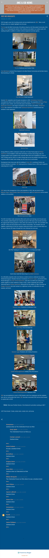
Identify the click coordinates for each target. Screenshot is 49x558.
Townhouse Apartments (27, 107)
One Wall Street (5, 71)
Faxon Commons (36, 103)
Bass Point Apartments (23, 192)
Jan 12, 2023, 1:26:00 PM (15, 514)
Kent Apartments (36, 192)
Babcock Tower (5, 192)
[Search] (47, 3)
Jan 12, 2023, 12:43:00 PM (22, 429)
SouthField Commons (24, 250)
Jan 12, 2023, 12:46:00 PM (18, 454)
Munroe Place (43, 102)
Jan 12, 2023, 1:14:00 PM (18, 499)
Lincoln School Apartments (17, 280)
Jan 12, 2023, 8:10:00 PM (21, 522)
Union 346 (29, 162)
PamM (8, 514)
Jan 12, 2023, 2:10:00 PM (25, 437)
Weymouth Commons (6, 105)
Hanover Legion (33, 278)
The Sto (3, 27)
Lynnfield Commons (34, 274)
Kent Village (20, 327)
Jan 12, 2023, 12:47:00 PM (20, 461)
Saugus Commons (5, 286)
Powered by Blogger (24, 552)
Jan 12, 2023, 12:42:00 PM (19, 424)
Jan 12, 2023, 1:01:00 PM (19, 484)
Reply (7, 443)
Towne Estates (13, 192)
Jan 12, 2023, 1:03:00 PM (21, 492)
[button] (47, 16)
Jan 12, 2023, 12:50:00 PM (18, 469)
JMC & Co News (24, 2)
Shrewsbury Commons (37, 100)
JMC (37, 22)
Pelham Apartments (16, 284)
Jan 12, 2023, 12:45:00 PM (20, 446)
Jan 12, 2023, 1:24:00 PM (18, 507)
